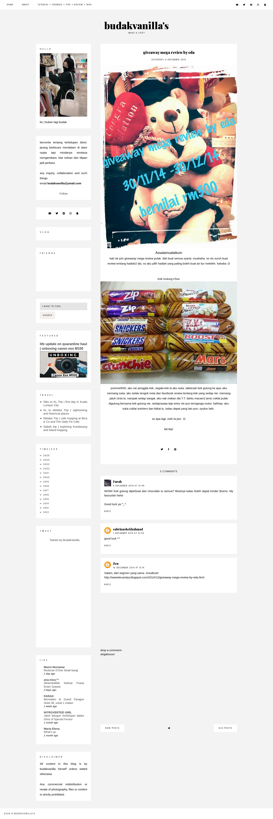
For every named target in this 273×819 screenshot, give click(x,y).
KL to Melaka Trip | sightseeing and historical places (65, 411)
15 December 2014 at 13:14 (128, 567)
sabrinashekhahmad (128, 529)
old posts (225, 728)
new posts (112, 728)
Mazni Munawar (54, 667)
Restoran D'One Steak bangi (61, 670)
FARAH (49, 696)
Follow (63, 193)
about (25, 4)
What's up (50, 731)
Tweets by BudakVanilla (64, 540)
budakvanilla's (136, 25)
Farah (117, 482)
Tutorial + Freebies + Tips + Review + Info (65, 4)
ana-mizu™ (51, 679)
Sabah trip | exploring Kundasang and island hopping (65, 428)
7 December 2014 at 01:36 (128, 533)
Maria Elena (52, 728)
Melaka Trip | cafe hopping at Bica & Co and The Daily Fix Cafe (65, 420)
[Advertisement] (168, 692)
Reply (107, 511)
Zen (115, 563)
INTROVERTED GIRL (58, 712)
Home (10, 4)
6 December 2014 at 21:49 (128, 485)
